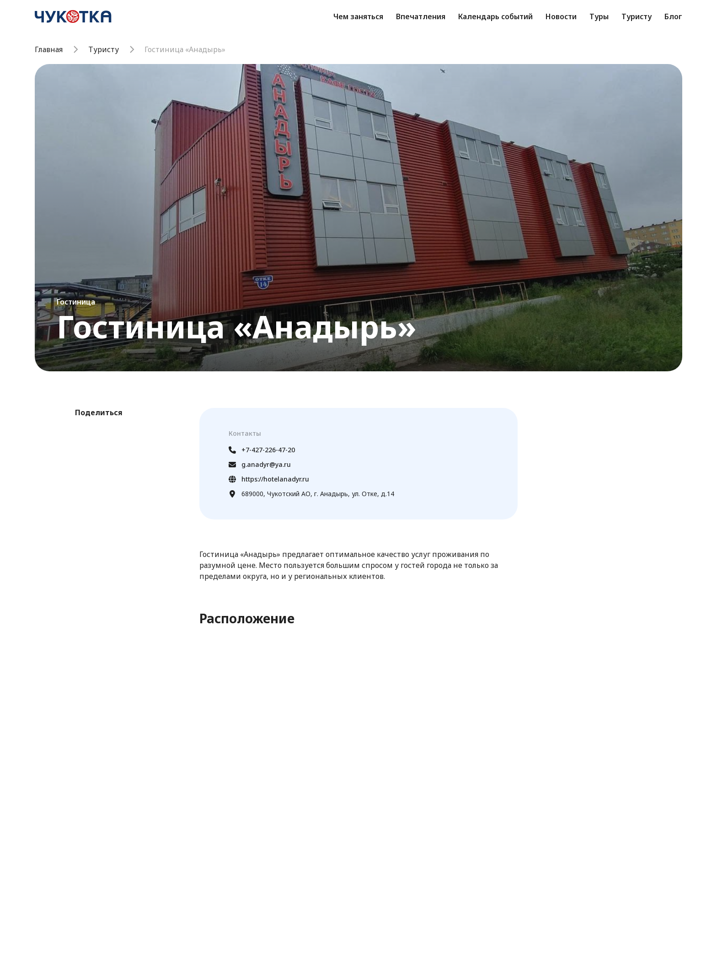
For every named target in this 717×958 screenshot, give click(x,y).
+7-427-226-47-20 (262, 450)
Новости (561, 16)
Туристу (636, 16)
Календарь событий (495, 16)
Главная (49, 49)
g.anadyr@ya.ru (260, 464)
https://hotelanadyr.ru (269, 479)
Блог (673, 16)
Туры (599, 16)
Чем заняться (358, 16)
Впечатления (420, 16)
